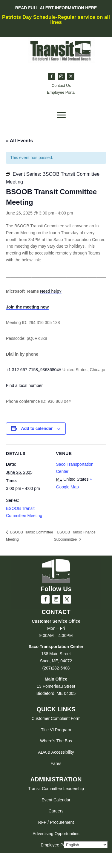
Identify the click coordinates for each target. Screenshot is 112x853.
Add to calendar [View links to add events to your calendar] (37, 428)
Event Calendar (56, 800)
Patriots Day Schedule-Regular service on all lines (56, 19)
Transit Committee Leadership (56, 788)
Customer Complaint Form (55, 718)
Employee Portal (56, 845)
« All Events (19, 140)
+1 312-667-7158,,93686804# (33, 369)
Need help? (51, 291)
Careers (56, 811)
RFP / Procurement (56, 822)
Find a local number (24, 385)
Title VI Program (56, 729)
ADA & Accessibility (56, 752)
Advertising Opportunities (56, 833)
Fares (56, 763)
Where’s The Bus (56, 740)
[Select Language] (86, 844)
